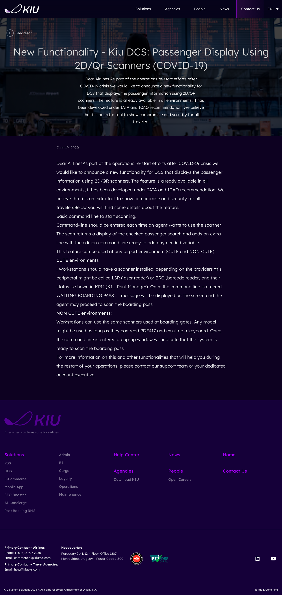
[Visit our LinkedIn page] (257, 558)
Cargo (64, 470)
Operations (68, 486)
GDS (8, 471)
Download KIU (126, 479)
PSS (7, 463)
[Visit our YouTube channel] (273, 558)
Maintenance (70, 494)
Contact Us (250, 9)
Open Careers (179, 479)
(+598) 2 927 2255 (28, 553)
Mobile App (13, 487)
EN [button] (273, 9)
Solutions (143, 9)
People (200, 9)
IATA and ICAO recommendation (180, 189)
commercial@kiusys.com (32, 558)
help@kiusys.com (27, 569)
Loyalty (65, 478)
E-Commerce (15, 479)
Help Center (126, 454)
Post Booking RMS (19, 510)
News (224, 9)
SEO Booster (15, 495)
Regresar (18, 33)
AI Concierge (15, 503)
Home (229, 454)
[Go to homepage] (21, 8)
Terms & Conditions (266, 589)
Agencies (172, 9)
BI (61, 462)
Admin (64, 455)
